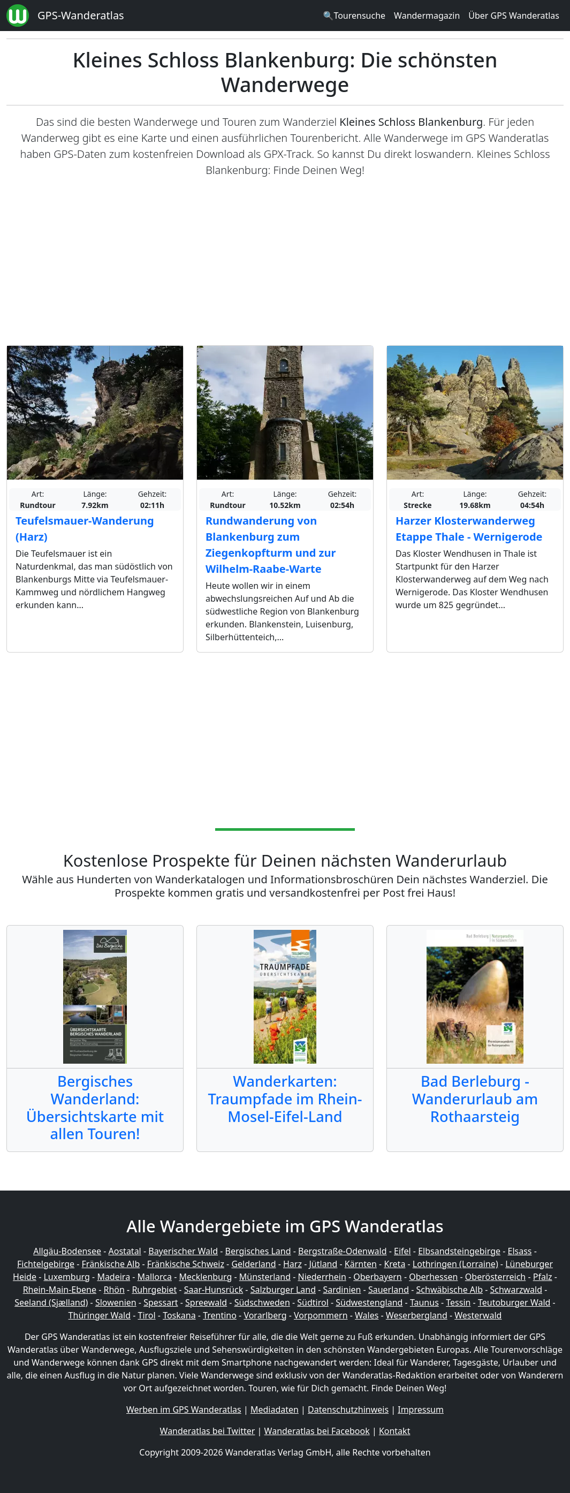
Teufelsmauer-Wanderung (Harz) (85, 528)
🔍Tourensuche (354, 15)
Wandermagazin (427, 15)
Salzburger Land (283, 1289)
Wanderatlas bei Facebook (317, 1431)
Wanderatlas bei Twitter (207, 1431)
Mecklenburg (205, 1277)
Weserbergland (416, 1315)
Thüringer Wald (100, 1315)
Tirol (147, 1315)
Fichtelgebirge (45, 1264)
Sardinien (342, 1289)
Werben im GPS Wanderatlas (183, 1409)
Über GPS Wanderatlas (513, 15)
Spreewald (206, 1302)
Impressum (421, 1409)
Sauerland (388, 1289)
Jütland (323, 1264)
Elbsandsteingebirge (459, 1251)
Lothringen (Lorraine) (455, 1264)
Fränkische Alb (111, 1264)
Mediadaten (274, 1409)
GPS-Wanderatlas (80, 15)
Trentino (220, 1315)
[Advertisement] (285, 262)
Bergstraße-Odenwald (342, 1251)
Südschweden (262, 1302)
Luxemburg (66, 1277)
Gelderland (253, 1264)
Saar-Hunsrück (214, 1289)
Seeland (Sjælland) (51, 1302)
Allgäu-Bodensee (67, 1251)
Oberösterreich (495, 1277)
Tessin (458, 1302)
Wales (366, 1315)
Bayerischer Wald (183, 1251)
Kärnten (361, 1264)
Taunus (424, 1302)
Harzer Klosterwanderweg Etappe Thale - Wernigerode (469, 528)
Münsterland (265, 1277)
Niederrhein (322, 1277)
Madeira (113, 1277)
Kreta (394, 1264)
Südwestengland (369, 1302)
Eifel (402, 1251)
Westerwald (477, 1315)
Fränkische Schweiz (185, 1264)
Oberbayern (377, 1277)
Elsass (520, 1251)
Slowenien (115, 1302)
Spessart (160, 1302)
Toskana (179, 1315)
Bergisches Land (258, 1251)
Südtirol (313, 1302)
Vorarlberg (265, 1315)
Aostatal (125, 1251)
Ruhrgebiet (154, 1289)
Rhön (113, 1289)
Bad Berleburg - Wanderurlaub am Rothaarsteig (475, 1098)
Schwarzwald (516, 1289)
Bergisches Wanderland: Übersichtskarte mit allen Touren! (95, 1107)
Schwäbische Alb (449, 1289)
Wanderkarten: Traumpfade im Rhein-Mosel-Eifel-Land (285, 1098)
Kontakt (395, 1431)
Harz (292, 1264)
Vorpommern (321, 1315)
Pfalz (542, 1277)
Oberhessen (433, 1277)
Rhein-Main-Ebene (59, 1289)
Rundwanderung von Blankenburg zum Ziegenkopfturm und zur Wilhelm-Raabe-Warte (271, 544)
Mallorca (155, 1277)
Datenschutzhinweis (348, 1409)
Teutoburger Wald (514, 1302)
